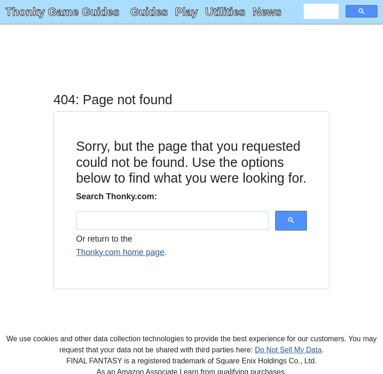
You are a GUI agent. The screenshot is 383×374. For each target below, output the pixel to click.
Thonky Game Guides (62, 12)
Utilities (225, 12)
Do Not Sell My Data (288, 350)
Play (186, 12)
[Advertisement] (191, 59)
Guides (149, 12)
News (267, 12)
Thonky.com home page (120, 252)
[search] (320, 11)
